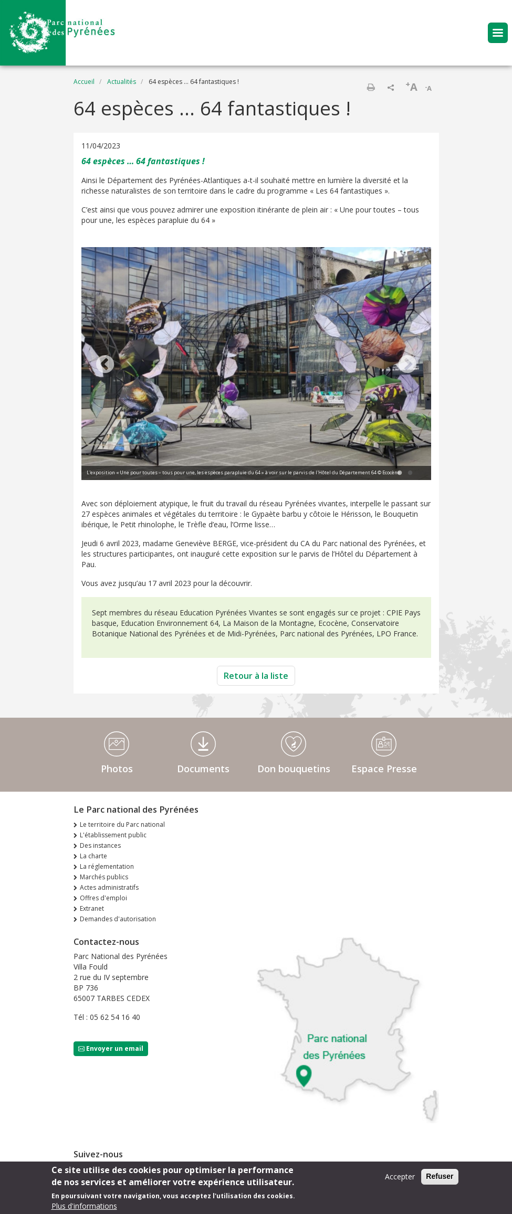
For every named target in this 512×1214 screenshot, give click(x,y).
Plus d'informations (84, 1206)
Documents (203, 768)
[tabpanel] (256, 365)
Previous (105, 365)
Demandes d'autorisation (118, 918)
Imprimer (370, 87)
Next (407, 365)
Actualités (121, 81)
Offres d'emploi (103, 897)
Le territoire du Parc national (122, 824)
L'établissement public (113, 834)
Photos (117, 768)
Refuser (439, 1176)
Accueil (84, 81)
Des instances (100, 845)
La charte (93, 855)
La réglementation (107, 866)
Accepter (400, 1176)
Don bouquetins (293, 768)
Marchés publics (104, 876)
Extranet (92, 908)
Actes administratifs (109, 887)
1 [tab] (399, 473)
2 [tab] (410, 473)
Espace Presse (384, 768)
